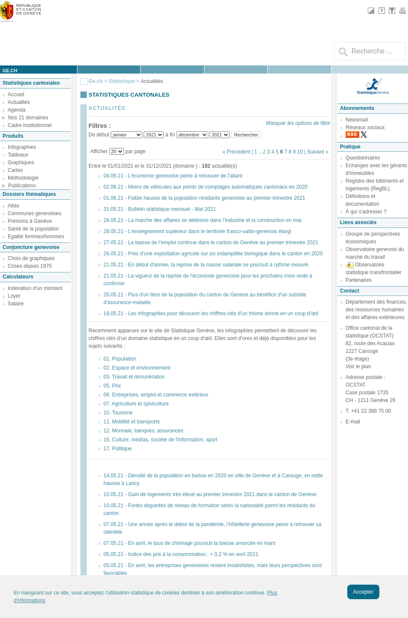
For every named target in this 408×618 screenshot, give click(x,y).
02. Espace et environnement (136, 368)
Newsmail (357, 120)
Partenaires (359, 280)
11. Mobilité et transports (131, 422)
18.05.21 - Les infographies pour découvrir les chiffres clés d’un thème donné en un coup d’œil (210, 313)
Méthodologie (23, 178)
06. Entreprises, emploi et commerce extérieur (155, 395)
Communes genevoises (34, 213)
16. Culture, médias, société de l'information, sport (160, 440)
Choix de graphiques (31, 258)
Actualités (19, 102)
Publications (22, 186)
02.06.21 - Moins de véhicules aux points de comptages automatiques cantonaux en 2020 (205, 187)
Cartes (15, 170)
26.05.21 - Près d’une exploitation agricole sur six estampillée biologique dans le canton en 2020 (212, 254)
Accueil (16, 95)
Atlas (13, 206)
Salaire (16, 304)
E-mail (353, 422)
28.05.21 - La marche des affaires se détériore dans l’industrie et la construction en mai (202, 220)
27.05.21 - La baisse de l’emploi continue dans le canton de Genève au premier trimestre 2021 (210, 242)
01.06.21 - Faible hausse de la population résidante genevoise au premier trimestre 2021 (204, 198)
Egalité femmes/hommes (36, 237)
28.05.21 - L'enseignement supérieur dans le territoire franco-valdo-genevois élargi (197, 231)
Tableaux (18, 155)
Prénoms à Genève (30, 221)
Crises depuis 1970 (30, 266)
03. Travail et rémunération (134, 377)
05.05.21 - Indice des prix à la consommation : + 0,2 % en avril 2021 (180, 554)
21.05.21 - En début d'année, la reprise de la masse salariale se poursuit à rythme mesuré (205, 265)
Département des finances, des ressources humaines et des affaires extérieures (376, 309)
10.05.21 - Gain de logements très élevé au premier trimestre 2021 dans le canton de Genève (209, 494)
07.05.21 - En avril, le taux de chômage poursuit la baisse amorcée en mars (189, 543)
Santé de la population (33, 229)
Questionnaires (363, 158)
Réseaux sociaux (365, 127)
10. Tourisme (118, 413)
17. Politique (117, 449)
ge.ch (10, 70)
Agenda (16, 110)
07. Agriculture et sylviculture (136, 404)
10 (300, 152)
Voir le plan (358, 367)
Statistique (122, 81)
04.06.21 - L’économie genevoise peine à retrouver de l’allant (172, 176)
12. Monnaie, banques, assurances (143, 431)
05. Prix (112, 386)
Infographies (22, 147)
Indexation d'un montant (35, 288)
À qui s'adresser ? (366, 212)
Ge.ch (96, 81)
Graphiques (21, 163)
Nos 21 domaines (28, 118)
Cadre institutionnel (30, 125)
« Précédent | (238, 152)
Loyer (14, 296)
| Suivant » (316, 152)
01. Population (119, 359)
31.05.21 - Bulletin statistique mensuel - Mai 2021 (159, 209)
